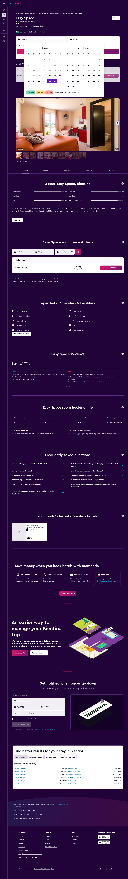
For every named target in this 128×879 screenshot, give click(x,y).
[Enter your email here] (40, 713)
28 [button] (39, 81)
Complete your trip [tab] (68, 757)
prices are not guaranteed (59, 804)
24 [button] (55, 76)
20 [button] (34, 76)
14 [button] (39, 70)
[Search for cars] (4, 19)
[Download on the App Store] (104, 842)
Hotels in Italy (42, 13)
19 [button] (28, 76)
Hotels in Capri (20, 778)
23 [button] (50, 76)
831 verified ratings (36, 32)
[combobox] (40, 700)
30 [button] (50, 81)
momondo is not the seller (69, 810)
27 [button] (34, 81)
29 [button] (44, 81)
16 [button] (50, 70)
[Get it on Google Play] (104, 837)
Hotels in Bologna (74, 784)
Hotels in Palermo (74, 781)
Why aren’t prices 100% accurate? (69, 818)
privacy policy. (50, 729)
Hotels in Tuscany (54, 13)
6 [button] (33, 65)
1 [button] (44, 60)
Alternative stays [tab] (35, 757)
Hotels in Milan (73, 768)
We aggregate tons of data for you (69, 814)
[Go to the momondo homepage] (15, 3)
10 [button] (55, 65)
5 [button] (28, 65)
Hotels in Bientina (67, 13)
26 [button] (29, 81)
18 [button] (60, 70)
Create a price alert (104, 581)
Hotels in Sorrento (74, 778)
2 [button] (49, 60)
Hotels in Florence (74, 771)
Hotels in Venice (20, 774)
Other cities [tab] (20, 757)
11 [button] (60, 65)
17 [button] (55, 70)
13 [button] (34, 70)
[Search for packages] (4, 24)
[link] (67, 593)
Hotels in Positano (74, 774)
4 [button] (60, 60)
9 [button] (49, 65)
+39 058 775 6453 (23, 29)
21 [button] (39, 76)
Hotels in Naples (20, 781)
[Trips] (4, 30)
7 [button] (39, 65)
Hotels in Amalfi (20, 771)
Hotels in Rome (20, 768)
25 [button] (60, 76)
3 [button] (55, 60)
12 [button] (28, 70)
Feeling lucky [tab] (51, 757)
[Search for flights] (4, 10)
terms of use (39, 729)
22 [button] (44, 76)
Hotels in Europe (30, 13)
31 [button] (55, 81)
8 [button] (44, 65)
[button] (3, 3)
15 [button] (44, 70)
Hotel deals (19, 13)
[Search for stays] (4, 15)
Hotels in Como (20, 784)
